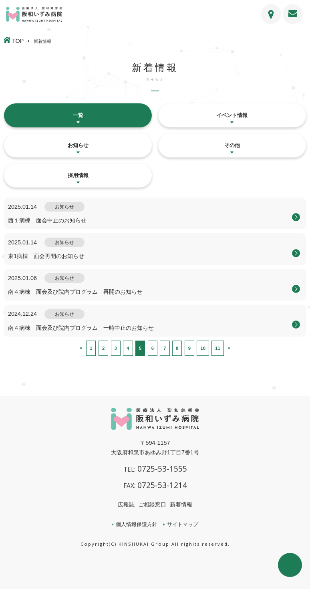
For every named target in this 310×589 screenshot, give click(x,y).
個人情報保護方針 (136, 524)
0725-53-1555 (155, 468)
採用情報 (78, 175)
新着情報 (181, 504)
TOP (18, 41)
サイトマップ (182, 524)
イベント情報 (232, 115)
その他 (232, 145)
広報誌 (126, 504)
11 (217, 348)
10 (202, 348)
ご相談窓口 (152, 504)
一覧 (78, 115)
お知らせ (78, 145)
